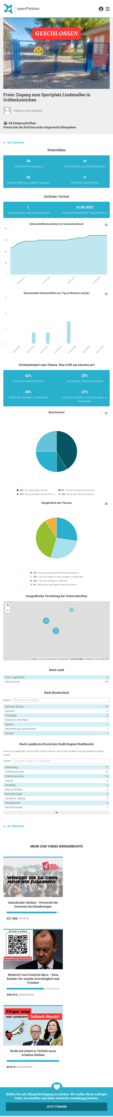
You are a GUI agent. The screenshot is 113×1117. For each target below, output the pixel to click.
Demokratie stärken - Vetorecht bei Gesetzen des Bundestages (33, 904)
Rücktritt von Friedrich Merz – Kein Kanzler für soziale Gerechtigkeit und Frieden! (33, 979)
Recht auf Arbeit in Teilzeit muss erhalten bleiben (33, 1053)
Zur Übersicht (15, 142)
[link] (108, 9)
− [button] (8, 610)
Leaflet (34, 659)
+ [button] (8, 605)
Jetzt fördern (56, 1106)
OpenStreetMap (77, 659)
